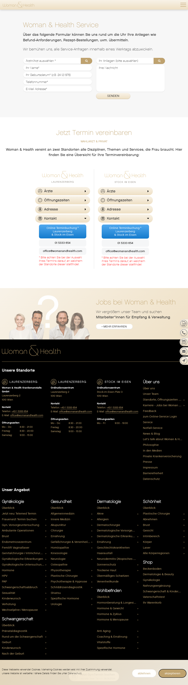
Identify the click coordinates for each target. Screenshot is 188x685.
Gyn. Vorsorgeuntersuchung (20, 525)
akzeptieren (172, 673)
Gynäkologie (13, 501)
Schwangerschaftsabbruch (20, 587)
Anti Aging (103, 631)
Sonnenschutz (106, 564)
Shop (147, 562)
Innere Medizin (60, 519)
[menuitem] (164, 388)
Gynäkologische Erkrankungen (22, 559)
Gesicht (148, 531)
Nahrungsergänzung (156, 586)
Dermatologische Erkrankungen (118, 536)
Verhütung (9, 604)
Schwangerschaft (17, 618)
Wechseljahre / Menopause (20, 610)
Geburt (6, 642)
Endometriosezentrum (16, 542)
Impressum (150, 467)
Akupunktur (58, 525)
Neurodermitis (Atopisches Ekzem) (118, 559)
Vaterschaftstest (154, 597)
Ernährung (58, 536)
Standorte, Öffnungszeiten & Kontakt (164, 399)
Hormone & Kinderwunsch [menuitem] (114, 625)
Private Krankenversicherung (162, 456)
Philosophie (151, 445)
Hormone (8, 570)
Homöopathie (60, 548)
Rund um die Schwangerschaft (22, 637)
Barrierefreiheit (153, 473)
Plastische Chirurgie (64, 576)
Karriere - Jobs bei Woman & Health (164, 405)
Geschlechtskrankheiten (113, 548)
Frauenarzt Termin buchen (19, 519)
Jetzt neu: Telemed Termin (19, 513)
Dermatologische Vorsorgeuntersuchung (118, 531)
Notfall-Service (153, 428)
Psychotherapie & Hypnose (69, 581)
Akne (100, 513)
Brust (5, 536)
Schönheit (152, 501)
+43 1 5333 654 (20, 411)
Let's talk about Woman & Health (164, 439)
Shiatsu (56, 593)
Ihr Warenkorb (152, 603)
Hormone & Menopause (113, 620)
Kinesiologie (59, 553)
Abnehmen (150, 519)
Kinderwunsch (11, 599)
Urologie (56, 604)
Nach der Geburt (13, 654)
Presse (147, 462)
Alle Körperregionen (156, 553)
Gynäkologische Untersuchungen (24, 564)
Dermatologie (109, 501)
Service (148, 422)
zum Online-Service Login (160, 417)
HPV (4, 576)
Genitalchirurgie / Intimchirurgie (23, 553)
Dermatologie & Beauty (158, 574)
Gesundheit (61, 501)
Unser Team (151, 394)
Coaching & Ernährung (112, 637)
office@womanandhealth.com (62, 251)
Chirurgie (57, 531)
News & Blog (151, 434)
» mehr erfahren (114, 327)
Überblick (8, 508)
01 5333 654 (62, 243)
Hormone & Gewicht (110, 608)
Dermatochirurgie (108, 525)
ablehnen (144, 673)
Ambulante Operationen (18, 531)
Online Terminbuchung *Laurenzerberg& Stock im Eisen (63, 231)
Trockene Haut (106, 570)
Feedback (149, 411)
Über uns (151, 381)
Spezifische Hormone (65, 599)
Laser (146, 548)
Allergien (103, 519)
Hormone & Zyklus (109, 614)
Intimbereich (151, 536)
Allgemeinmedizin (63, 513)
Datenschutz (151, 479)
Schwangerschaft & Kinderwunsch (164, 591)
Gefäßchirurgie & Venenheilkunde (72, 542)
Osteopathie (59, 564)
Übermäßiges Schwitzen (113, 576)
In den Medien (152, 450)
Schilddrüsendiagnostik (66, 587)
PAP (4, 581)
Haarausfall (105, 553)
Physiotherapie (61, 570)
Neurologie (58, 559)
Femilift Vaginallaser (15, 548)
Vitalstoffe (103, 642)
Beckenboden (152, 569)
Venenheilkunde (108, 581)
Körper (147, 542)
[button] (183, 5)
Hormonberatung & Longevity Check (118, 603)
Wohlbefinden (109, 590)
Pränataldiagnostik (14, 631)
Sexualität (8, 593)
